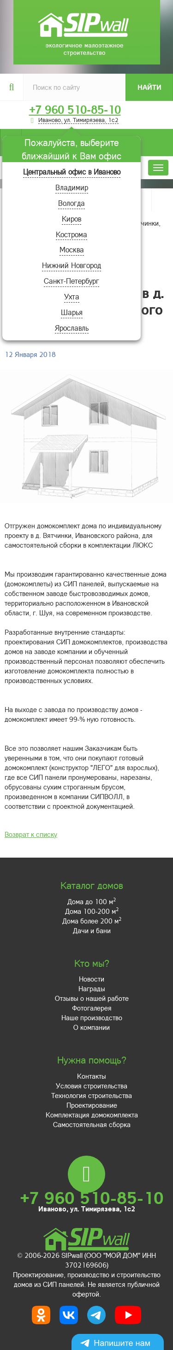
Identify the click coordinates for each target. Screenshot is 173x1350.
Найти (149, 87)
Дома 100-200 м (92, 911)
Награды (91, 988)
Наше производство (91, 1017)
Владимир (71, 187)
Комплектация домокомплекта (92, 1114)
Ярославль (72, 327)
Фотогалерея (92, 1008)
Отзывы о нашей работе (92, 998)
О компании (91, 1027)
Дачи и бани (92, 930)
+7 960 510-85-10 (75, 109)
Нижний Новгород (71, 265)
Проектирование (91, 1105)
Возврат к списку (31, 834)
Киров (71, 218)
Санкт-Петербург (71, 280)
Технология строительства (91, 1095)
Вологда (71, 203)
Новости (91, 979)
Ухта (71, 296)
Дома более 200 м (91, 921)
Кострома (71, 234)
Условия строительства (91, 1085)
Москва (72, 249)
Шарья (72, 312)
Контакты (91, 1076)
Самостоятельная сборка (92, 1124)
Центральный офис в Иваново (71, 171)
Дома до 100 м (91, 901)
